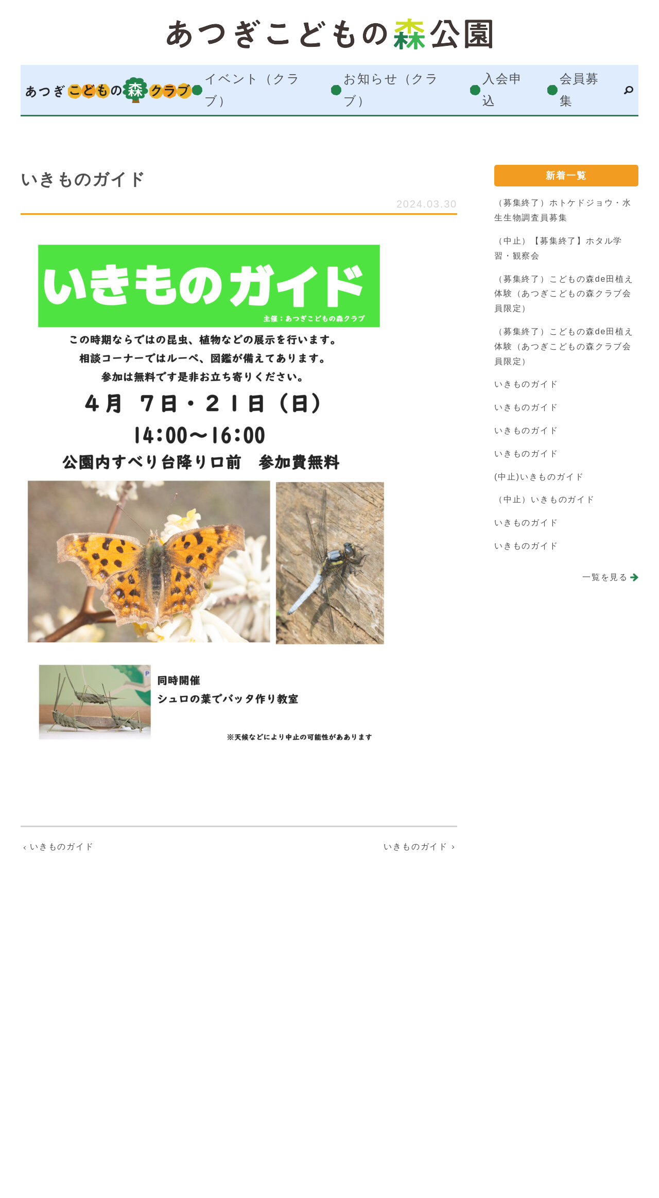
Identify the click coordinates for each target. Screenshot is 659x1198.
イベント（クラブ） (252, 90)
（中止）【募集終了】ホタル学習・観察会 (558, 248)
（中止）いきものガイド (544, 499)
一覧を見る (605, 577)
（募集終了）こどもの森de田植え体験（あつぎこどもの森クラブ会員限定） (564, 294)
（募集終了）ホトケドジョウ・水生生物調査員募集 (563, 210)
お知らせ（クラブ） (391, 90)
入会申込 (502, 90)
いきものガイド (526, 384)
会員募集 (579, 90)
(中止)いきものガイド (539, 476)
